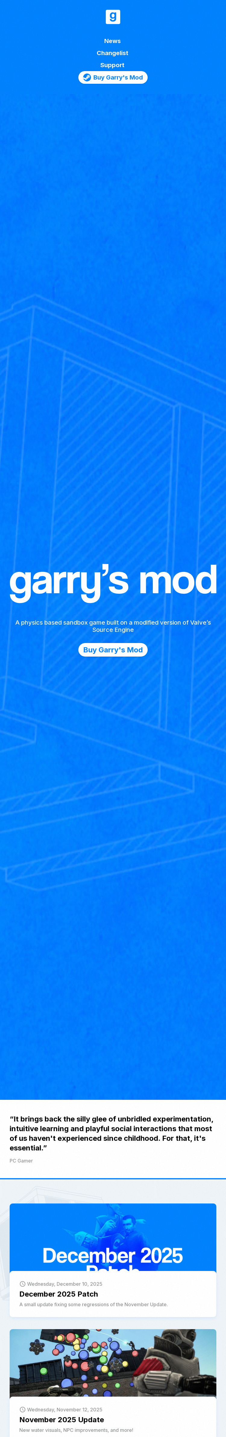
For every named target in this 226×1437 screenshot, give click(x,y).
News (112, 41)
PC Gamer (21, 1161)
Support (112, 65)
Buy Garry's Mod (113, 649)
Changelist (112, 53)
